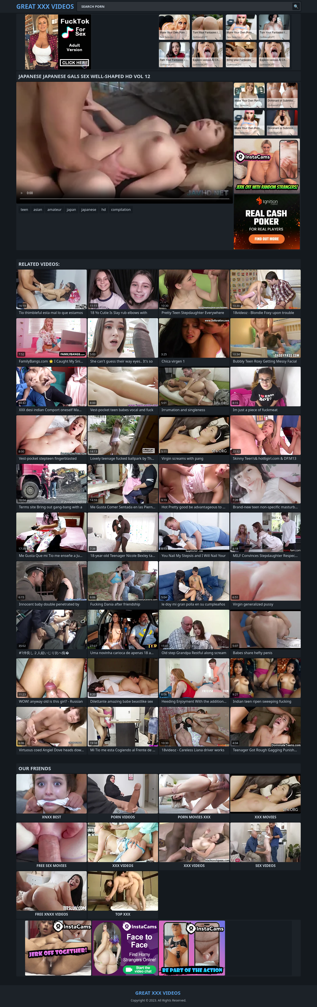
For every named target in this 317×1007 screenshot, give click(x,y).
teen (24, 209)
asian (37, 209)
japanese (88, 209)
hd (103, 209)
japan (71, 209)
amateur (54, 209)
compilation (121, 209)
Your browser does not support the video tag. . (124, 143)
